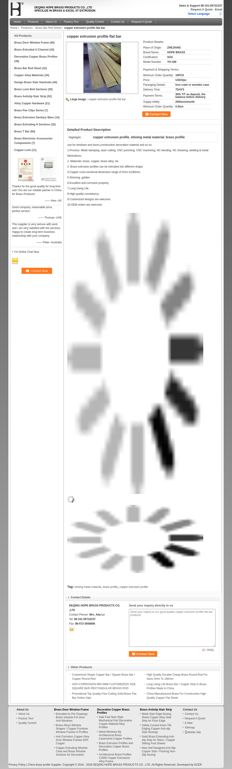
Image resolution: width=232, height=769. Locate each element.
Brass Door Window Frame (31, 42)
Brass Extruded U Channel (31, 49)
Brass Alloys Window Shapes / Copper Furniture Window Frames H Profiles (72, 729)
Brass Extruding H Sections (32, 124)
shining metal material (88, 587)
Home (17, 21)
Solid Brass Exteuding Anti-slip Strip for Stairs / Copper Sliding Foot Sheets (158, 740)
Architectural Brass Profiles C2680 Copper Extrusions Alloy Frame (115, 758)
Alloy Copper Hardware (29, 103)
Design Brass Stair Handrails (33, 82)
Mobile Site (193, 732)
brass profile (110, 587)
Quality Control (95, 21)
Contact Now (159, 114)
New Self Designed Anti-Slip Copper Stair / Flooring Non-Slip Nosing (159, 751)
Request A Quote (202, 9)
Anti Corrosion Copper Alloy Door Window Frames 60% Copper (72, 740)
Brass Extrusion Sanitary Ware (34, 117)
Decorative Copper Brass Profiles (36, 56)
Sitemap (190, 727)
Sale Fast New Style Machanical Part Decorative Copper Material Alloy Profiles (115, 722)
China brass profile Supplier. (45, 764)
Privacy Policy (17, 764)
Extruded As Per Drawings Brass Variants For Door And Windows (72, 717)
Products (33, 21)
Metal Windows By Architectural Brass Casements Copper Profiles (115, 735)
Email (218, 9)
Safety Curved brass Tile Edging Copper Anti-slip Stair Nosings (157, 729)
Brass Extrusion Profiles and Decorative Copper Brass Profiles (116, 747)
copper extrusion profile (134, 587)
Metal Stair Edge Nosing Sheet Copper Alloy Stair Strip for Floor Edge (157, 717)
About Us (51, 21)
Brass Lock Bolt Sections (30, 89)
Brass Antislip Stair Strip (30, 96)
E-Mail (188, 723)
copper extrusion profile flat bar (107, 99)
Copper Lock (22, 150)
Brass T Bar (21, 131)
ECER (198, 764)
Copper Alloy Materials (29, 75)
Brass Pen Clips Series (29, 110)
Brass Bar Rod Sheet (48, 27)
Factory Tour (71, 21)
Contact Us (117, 21)
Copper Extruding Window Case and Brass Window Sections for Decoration (71, 751)
